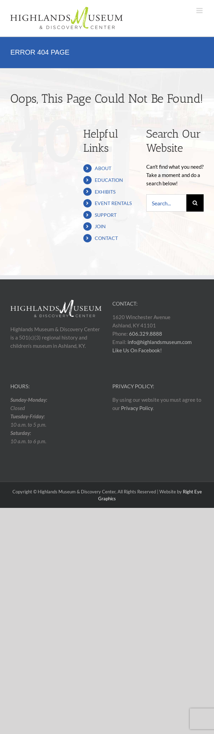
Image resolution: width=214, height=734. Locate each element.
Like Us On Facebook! (137, 350)
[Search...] (166, 203)
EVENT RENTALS (113, 203)
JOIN (100, 226)
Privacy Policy (137, 408)
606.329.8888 (145, 334)
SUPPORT (106, 215)
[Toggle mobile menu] (200, 10)
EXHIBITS (105, 192)
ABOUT (103, 168)
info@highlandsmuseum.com (160, 342)
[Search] (195, 203)
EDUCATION (109, 180)
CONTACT (106, 238)
